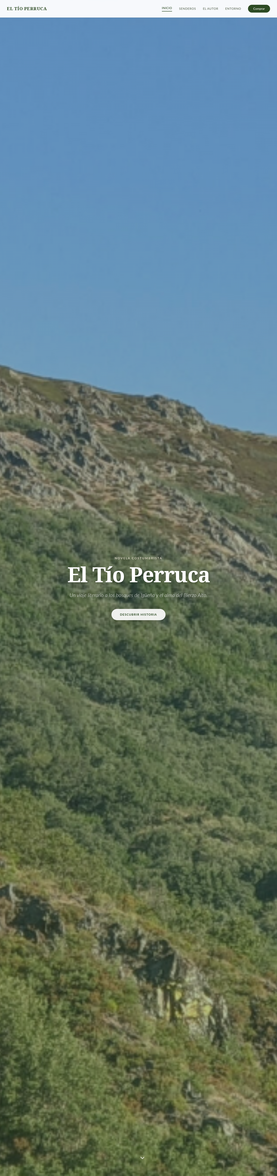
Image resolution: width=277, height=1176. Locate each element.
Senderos (187, 8)
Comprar (259, 8)
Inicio (167, 8)
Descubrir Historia (138, 614)
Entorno (233, 8)
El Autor (210, 8)
